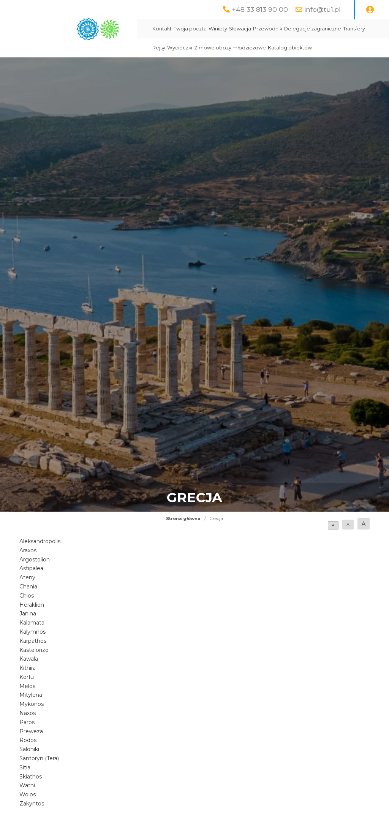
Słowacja (240, 29)
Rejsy (158, 48)
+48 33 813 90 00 (260, 9)
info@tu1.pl (322, 9)
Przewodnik (267, 29)
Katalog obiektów (290, 48)
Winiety (218, 29)
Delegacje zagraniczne (312, 29)
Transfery (354, 29)
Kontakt (162, 29)
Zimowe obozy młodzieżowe (230, 48)
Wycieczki (179, 48)
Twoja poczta (190, 29)
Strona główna (183, 518)
